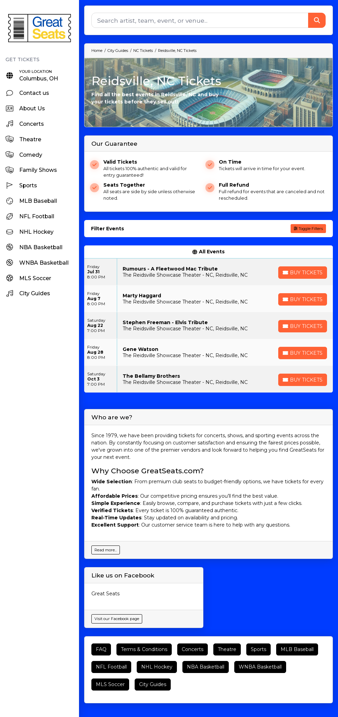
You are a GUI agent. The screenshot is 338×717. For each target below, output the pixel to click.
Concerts (192, 649)
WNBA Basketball (260, 667)
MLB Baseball (297, 649)
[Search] (199, 20)
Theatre (227, 649)
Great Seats (105, 594)
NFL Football (111, 667)
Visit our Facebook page (116, 618)
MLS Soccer (110, 684)
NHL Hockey (156, 667)
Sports (258, 649)
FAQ (101, 649)
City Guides (152, 684)
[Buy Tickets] (302, 272)
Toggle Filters (308, 228)
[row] (208, 271)
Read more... (105, 550)
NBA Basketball (205, 667)
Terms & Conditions (144, 649)
